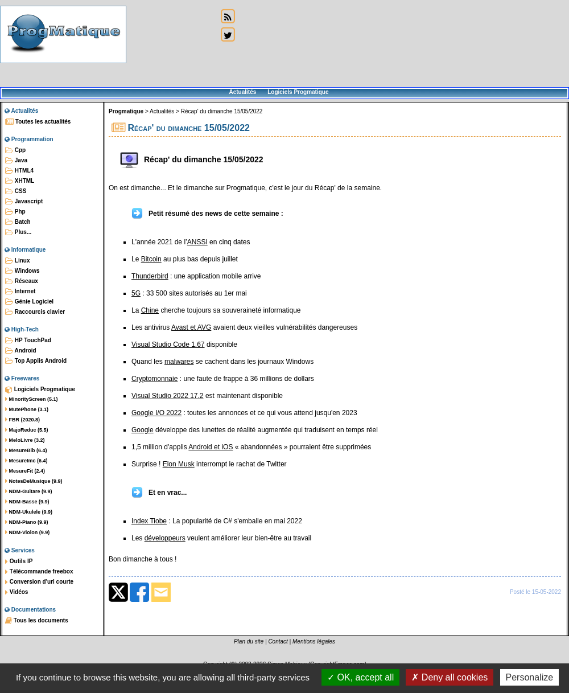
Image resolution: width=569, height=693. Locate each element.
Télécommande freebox (39, 571)
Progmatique (126, 111)
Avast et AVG (191, 327)
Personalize (530, 677)
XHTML (19, 181)
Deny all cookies (449, 677)
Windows (22, 271)
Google (142, 430)
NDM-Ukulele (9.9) (28, 512)
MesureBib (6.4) (26, 450)
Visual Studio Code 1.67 (168, 344)
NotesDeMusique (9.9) (34, 481)
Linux (17, 260)
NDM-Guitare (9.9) (28, 491)
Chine (150, 310)
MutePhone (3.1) (26, 409)
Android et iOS (210, 447)
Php (15, 211)
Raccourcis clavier (35, 312)
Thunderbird (149, 276)
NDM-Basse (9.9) (27, 502)
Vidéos (16, 592)
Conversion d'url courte (39, 582)
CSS (15, 191)
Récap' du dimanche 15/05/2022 (222, 111)
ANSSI (197, 242)
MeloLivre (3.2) (25, 440)
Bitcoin (151, 259)
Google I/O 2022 (156, 413)
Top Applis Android (36, 361)
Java (16, 160)
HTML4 (19, 170)
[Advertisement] (172, 44)
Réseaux (21, 281)
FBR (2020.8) (22, 420)
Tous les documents (36, 620)
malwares (178, 362)
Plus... (18, 232)
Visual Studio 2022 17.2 (167, 396)
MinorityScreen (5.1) (31, 399)
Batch (18, 222)
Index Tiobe (149, 521)
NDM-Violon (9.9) (27, 532)
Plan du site (248, 641)
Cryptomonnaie (154, 379)
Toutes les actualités (38, 121)
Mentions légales (313, 641)
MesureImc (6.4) (26, 461)
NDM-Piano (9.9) (26, 522)
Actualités (242, 92)
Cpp (15, 150)
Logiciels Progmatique (297, 92)
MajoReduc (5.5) (26, 430)
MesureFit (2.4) (25, 471)
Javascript (24, 201)
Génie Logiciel (29, 301)
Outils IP (18, 561)
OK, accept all (360, 677)
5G (136, 293)
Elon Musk (179, 464)
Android (20, 350)
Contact (277, 641)
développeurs (165, 538)
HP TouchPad (28, 340)
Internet (20, 291)
